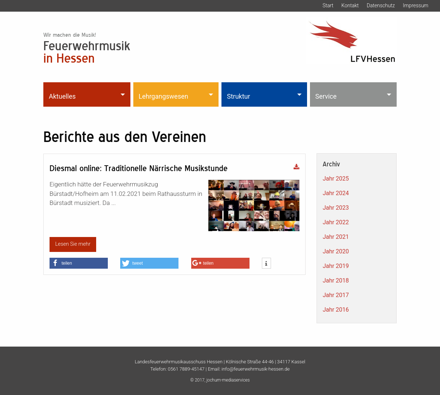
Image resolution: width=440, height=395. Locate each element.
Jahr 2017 (336, 295)
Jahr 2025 (336, 178)
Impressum (415, 5)
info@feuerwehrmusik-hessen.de (255, 369)
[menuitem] (87, 94)
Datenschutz (381, 5)
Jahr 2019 (336, 265)
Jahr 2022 (336, 222)
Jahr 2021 (336, 236)
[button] (79, 263)
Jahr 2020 (336, 251)
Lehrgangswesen (163, 96)
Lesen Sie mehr (72, 244)
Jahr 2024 (336, 193)
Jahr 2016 (336, 309)
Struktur (238, 96)
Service (326, 96)
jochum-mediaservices (228, 380)
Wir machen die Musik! (69, 35)
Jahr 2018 (336, 280)
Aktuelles (62, 96)
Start (327, 5)
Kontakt (350, 5)
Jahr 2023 (336, 207)
